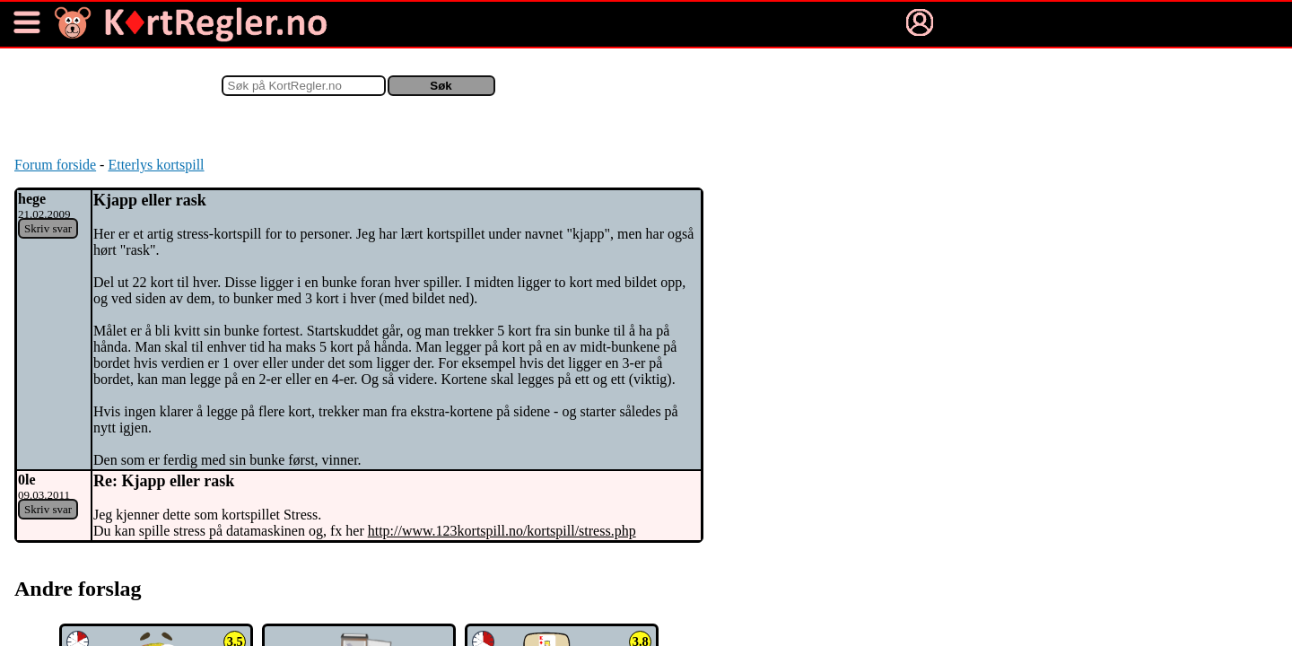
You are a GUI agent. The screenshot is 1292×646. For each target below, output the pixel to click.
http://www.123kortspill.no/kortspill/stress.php (502, 530)
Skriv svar (48, 228)
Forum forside (55, 164)
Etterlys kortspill (156, 164)
